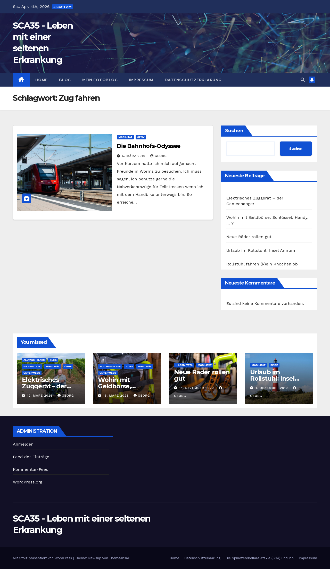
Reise (274, 365)
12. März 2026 (40, 395)
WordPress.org (27, 482)
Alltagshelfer (34, 359)
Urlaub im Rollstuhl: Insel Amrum (260, 250)
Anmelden (23, 444)
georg (158, 156)
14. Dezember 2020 (197, 388)
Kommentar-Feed (30, 469)
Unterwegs (31, 372)
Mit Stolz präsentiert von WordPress (43, 558)
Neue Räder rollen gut (249, 236)
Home (41, 80)
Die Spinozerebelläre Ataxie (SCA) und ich (260, 558)
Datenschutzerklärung (193, 80)
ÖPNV (140, 137)
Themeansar (119, 558)
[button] (303, 79)
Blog (65, 80)
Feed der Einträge (31, 456)
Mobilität (125, 137)
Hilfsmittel (32, 366)
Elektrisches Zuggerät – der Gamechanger (44, 386)
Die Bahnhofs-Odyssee (148, 146)
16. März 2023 (116, 395)
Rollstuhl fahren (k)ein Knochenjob (262, 264)
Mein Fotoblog (100, 80)
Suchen (234, 130)
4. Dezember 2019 (272, 388)
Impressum (141, 80)
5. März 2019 (134, 156)
